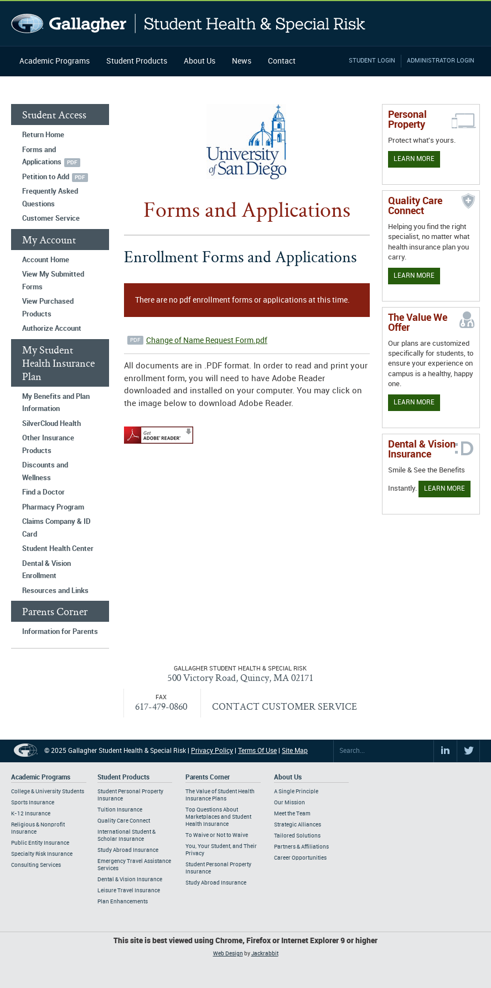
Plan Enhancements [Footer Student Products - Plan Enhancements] (122, 901)
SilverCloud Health (51, 424)
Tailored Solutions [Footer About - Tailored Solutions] (297, 836)
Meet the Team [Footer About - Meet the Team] (292, 814)
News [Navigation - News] (241, 61)
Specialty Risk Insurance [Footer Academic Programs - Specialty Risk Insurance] (42, 854)
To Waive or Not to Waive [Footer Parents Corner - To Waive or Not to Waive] (216, 835)
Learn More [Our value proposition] (414, 402)
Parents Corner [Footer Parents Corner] (207, 777)
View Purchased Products (48, 308)
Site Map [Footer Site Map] (295, 751)
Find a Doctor (43, 492)
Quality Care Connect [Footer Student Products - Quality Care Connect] (123, 821)
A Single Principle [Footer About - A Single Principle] (296, 791)
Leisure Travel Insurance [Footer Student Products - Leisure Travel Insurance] (128, 890)
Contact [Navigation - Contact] (282, 61)
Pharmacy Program (53, 507)
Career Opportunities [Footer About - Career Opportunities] (300, 858)
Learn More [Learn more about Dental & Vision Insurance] (444, 488)
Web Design (228, 953)
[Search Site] (383, 751)
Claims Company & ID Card (56, 528)
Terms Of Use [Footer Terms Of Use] (257, 751)
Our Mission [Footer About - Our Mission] (289, 802)
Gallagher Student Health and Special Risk (188, 23)
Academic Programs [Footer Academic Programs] (40, 777)
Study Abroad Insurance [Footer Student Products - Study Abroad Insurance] (127, 850)
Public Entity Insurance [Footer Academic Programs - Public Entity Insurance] (40, 843)
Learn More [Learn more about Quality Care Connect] (414, 275)
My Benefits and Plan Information (56, 403)
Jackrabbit (264, 953)
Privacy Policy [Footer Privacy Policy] (212, 751)
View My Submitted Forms (53, 281)
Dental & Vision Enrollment (46, 570)
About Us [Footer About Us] (288, 777)
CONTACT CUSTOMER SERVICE (284, 706)
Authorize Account (51, 328)
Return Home (43, 135)
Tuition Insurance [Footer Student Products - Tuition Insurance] (119, 810)
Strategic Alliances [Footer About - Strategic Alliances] (297, 825)
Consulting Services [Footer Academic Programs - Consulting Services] (36, 865)
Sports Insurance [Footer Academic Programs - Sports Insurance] (32, 802)
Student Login (372, 61)
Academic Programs (54, 61)
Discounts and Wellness (45, 471)
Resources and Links (55, 591)
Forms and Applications (41, 156)
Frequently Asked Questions (50, 198)
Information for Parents (60, 632)
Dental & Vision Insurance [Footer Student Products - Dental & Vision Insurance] (129, 879)
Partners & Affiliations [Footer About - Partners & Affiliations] (301, 847)
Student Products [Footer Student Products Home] (123, 777)
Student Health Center (58, 549)
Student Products (136, 61)
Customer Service (51, 218)
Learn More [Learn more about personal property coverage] (414, 159)
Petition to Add (45, 177)
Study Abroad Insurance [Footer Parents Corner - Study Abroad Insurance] (215, 883)
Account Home (45, 260)
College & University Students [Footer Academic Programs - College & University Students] (47, 791)
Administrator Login (440, 61)
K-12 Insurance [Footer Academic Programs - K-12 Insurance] (30, 814)
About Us (199, 61)
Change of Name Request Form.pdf (206, 340)
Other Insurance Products (48, 444)
